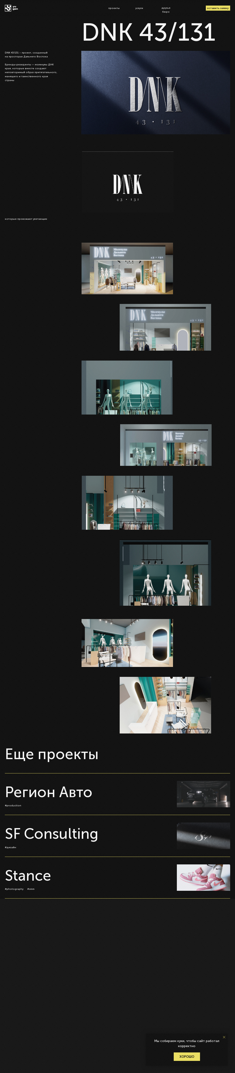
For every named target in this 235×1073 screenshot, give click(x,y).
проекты (114, 8)
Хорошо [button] (187, 1056)
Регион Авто (48, 792)
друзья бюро (165, 9)
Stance (28, 875)
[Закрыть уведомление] (224, 1037)
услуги (139, 8)
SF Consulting (51, 834)
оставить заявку (218, 8)
